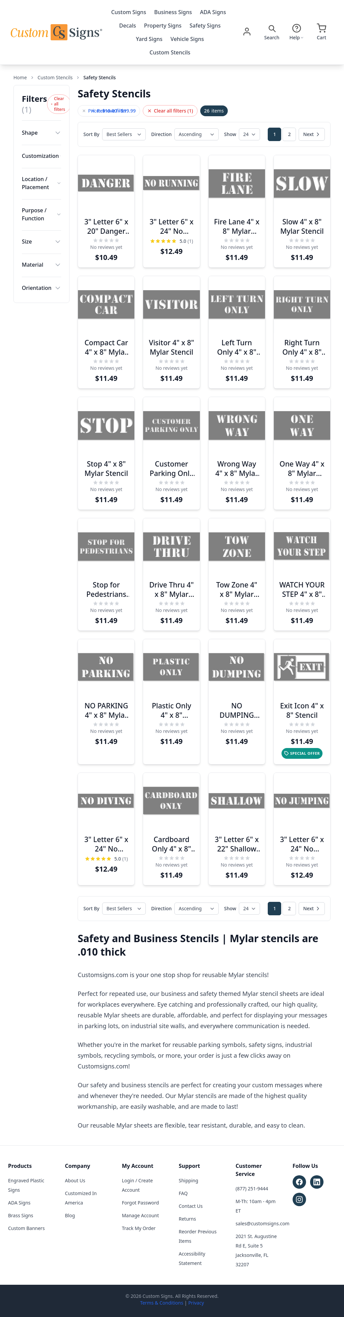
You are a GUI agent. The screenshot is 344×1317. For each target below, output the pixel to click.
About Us (75, 1180)
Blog (70, 1215)
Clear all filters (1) (170, 110)
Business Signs (173, 12)
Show (230, 134)
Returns (187, 1219)
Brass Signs (20, 1215)
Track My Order (139, 1228)
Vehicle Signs (187, 39)
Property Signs (162, 25)
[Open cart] (321, 32)
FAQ (183, 1193)
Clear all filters (58, 104)
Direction (161, 134)
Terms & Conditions (161, 1303)
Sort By (91, 134)
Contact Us (191, 1206)
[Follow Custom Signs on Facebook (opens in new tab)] (299, 1182)
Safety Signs (204, 25)
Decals (127, 25)
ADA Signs (213, 12)
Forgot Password (140, 1202)
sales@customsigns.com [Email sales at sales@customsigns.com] (262, 1223)
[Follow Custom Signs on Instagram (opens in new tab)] (299, 1199)
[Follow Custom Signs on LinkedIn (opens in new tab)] (317, 1182)
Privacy (196, 1303)
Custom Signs (128, 12)
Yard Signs (149, 39)
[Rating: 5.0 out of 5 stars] (171, 241)
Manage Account (140, 1215)
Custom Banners (26, 1228)
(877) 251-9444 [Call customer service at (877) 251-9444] (251, 1188)
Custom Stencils (169, 52)
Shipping (188, 1180)
